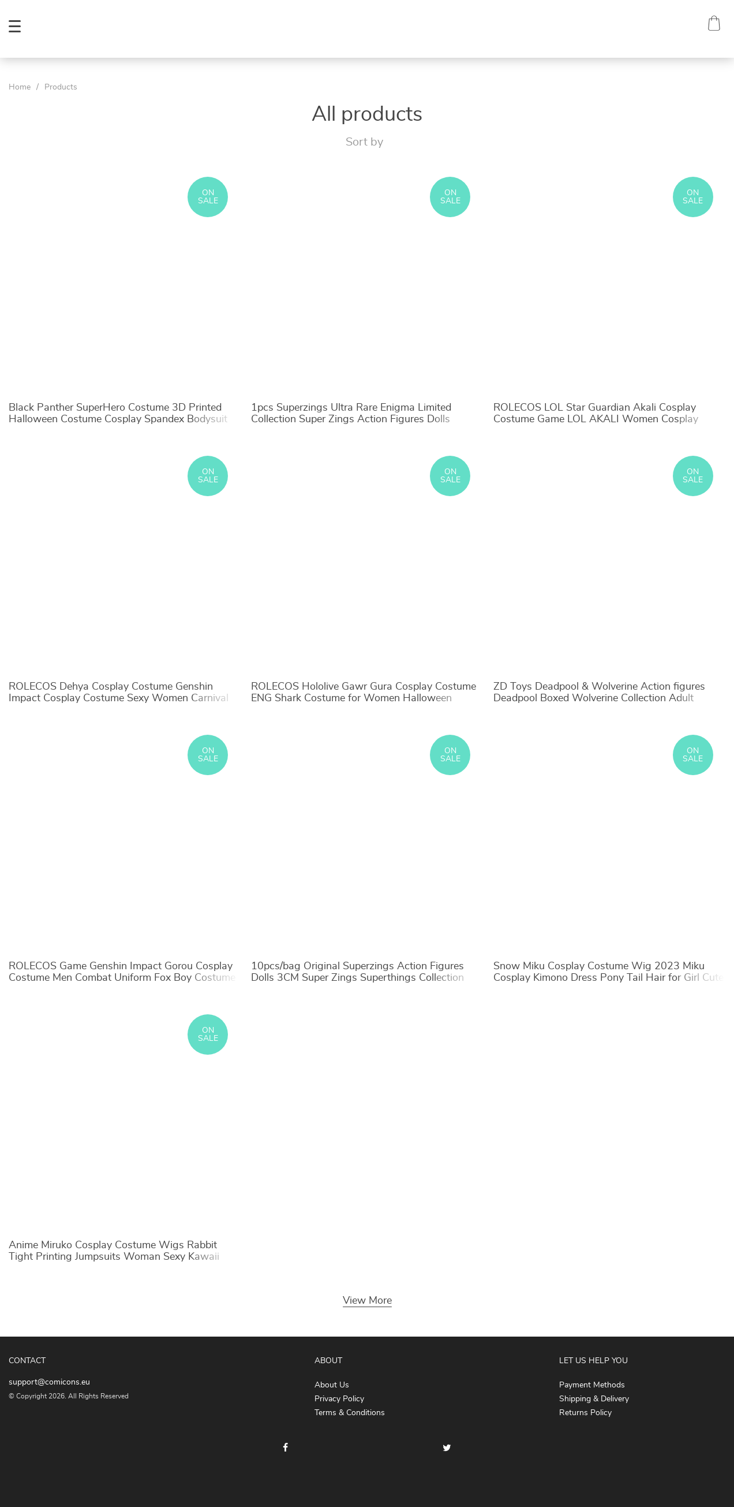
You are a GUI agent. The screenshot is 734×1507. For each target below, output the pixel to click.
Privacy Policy (339, 1399)
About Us (331, 1385)
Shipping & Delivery (594, 1399)
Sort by (364, 142)
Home (20, 87)
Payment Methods (592, 1385)
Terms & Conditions (349, 1413)
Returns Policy (585, 1413)
